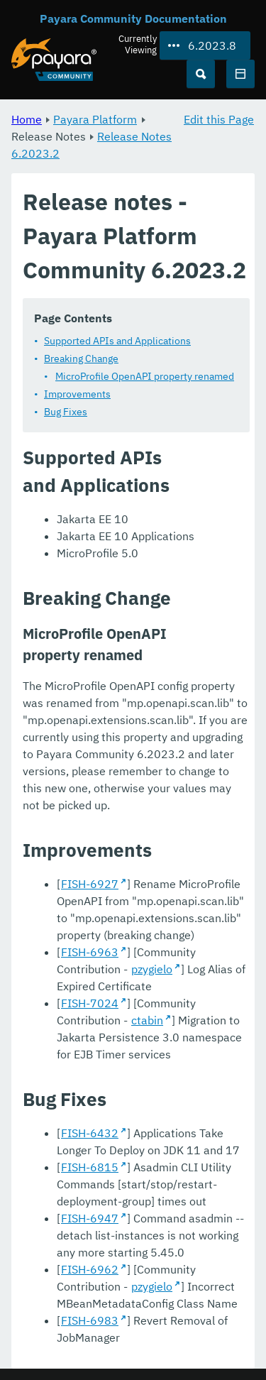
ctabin (147, 1020)
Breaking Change (81, 358)
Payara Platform (95, 119)
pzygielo (151, 969)
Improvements (77, 394)
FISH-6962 (89, 1269)
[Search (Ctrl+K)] (201, 74)
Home (26, 119)
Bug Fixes (65, 411)
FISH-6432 (89, 1133)
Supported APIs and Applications (117, 340)
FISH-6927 (89, 884)
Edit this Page (219, 119)
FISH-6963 (89, 952)
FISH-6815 (89, 1167)
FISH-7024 (89, 1003)
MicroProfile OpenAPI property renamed (144, 376)
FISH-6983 (89, 1320)
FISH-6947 (89, 1218)
